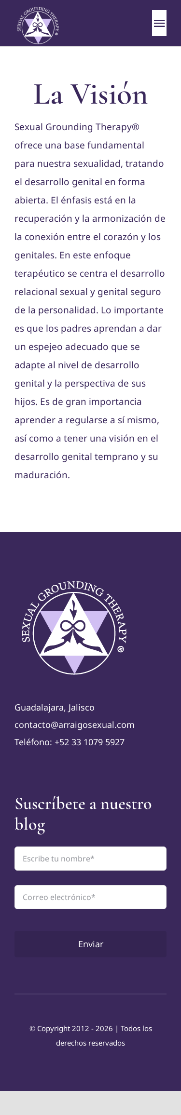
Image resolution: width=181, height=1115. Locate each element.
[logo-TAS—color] (75, 580)
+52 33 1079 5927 (90, 742)
